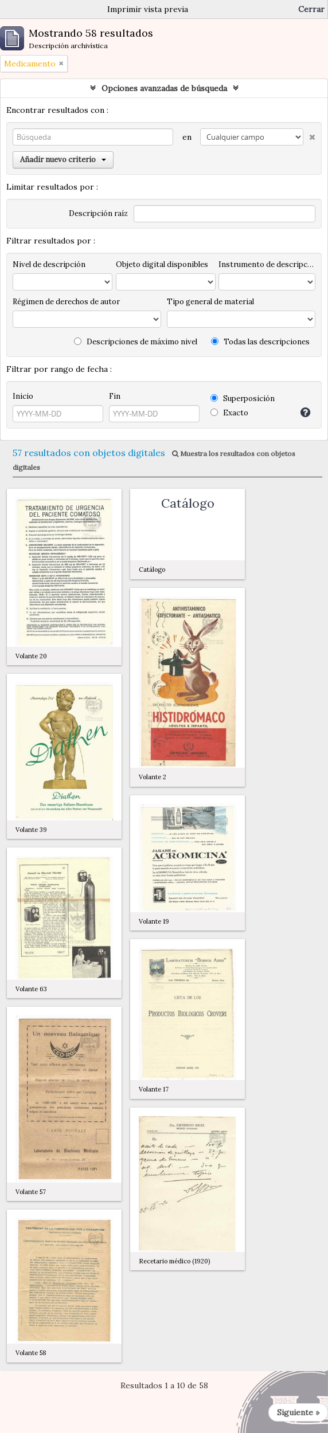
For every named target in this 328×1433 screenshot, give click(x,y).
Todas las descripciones (260, 342)
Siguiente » (298, 1412)
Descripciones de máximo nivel (135, 342)
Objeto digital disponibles (162, 264)
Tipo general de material (210, 302)
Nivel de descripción (49, 264)
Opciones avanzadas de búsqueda (164, 88)
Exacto (229, 413)
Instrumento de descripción (266, 264)
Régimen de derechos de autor (66, 302)
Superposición (242, 398)
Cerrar (311, 9)
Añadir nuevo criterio (63, 159)
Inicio (23, 396)
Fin (114, 396)
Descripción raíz (98, 213)
